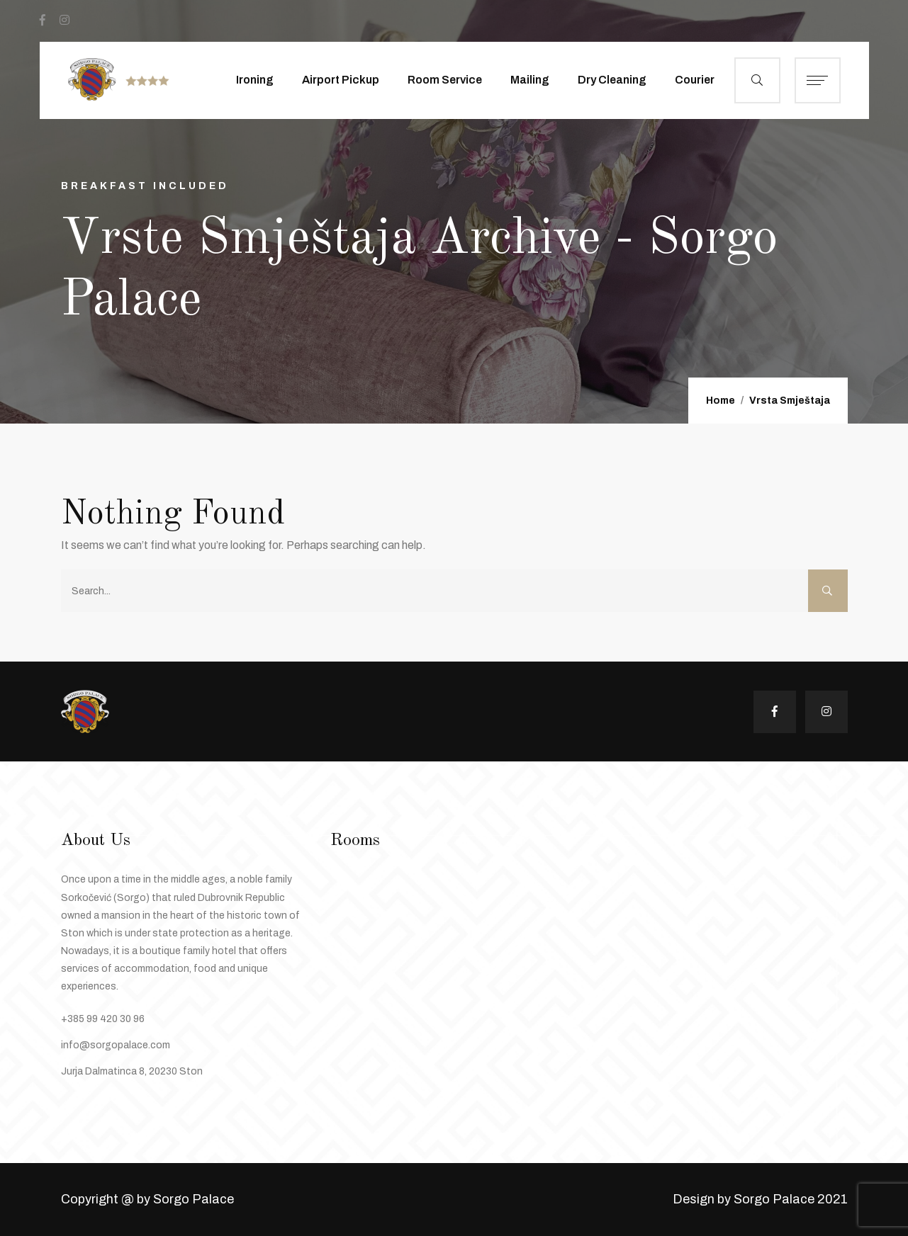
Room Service (445, 80)
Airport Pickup (340, 80)
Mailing (529, 80)
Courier (694, 80)
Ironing (255, 80)
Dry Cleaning (612, 80)
